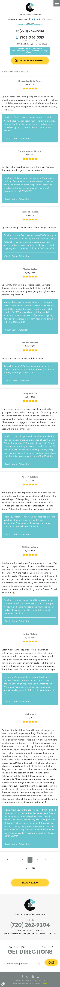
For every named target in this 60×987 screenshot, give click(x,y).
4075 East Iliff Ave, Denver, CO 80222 (32, 44)
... (26, 868)
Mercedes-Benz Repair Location (30, 25)
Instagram (37, 976)
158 (33, 868)
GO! (51, 963)
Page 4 (25, 71)
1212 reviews (47, 19)
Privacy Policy (28, 983)
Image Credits (18, 983)
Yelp (32, 976)
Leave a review (30, 883)
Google (27, 976)
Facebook (22, 976)
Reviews (14, 71)
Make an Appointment (32, 60)
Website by (41, 983)
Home (4, 71)
